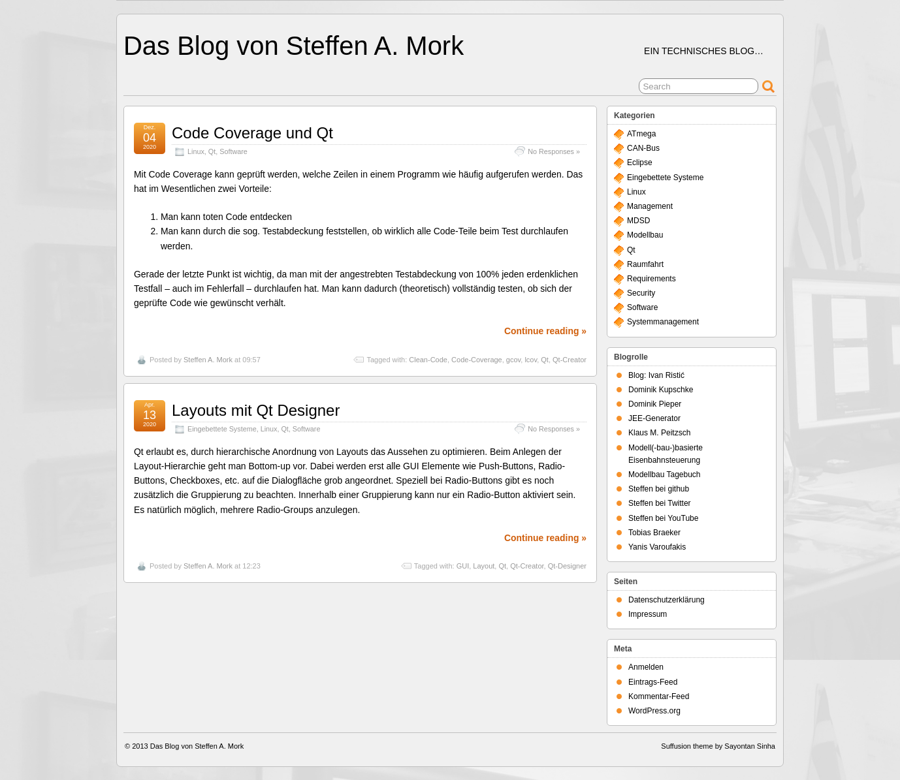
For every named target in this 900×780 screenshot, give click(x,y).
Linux (195, 151)
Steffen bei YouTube (663, 518)
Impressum (647, 614)
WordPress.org (654, 710)
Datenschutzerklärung (666, 599)
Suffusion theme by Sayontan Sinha (718, 746)
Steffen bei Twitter (659, 503)
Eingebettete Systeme (222, 429)
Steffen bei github (658, 488)
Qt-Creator (570, 360)
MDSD (638, 220)
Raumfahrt (645, 264)
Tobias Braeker (654, 532)
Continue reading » (545, 331)
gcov (513, 360)
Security (641, 293)
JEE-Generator (654, 418)
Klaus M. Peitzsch (659, 432)
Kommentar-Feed (658, 696)
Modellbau (645, 235)
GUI (463, 566)
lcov (530, 360)
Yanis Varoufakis (657, 547)
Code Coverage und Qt (252, 133)
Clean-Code (428, 360)
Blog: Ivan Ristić (656, 375)
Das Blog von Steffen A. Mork (293, 45)
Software (233, 151)
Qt (212, 151)
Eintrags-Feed (652, 682)
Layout (483, 566)
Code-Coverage (476, 360)
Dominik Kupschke (660, 389)
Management (650, 206)
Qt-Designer (567, 566)
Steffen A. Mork (208, 360)
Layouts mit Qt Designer (256, 410)
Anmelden (646, 667)
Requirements (651, 278)
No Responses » (554, 151)
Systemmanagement (663, 321)
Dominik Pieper (654, 404)
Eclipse (639, 162)
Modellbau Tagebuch (664, 474)
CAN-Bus (643, 148)
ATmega (641, 133)
